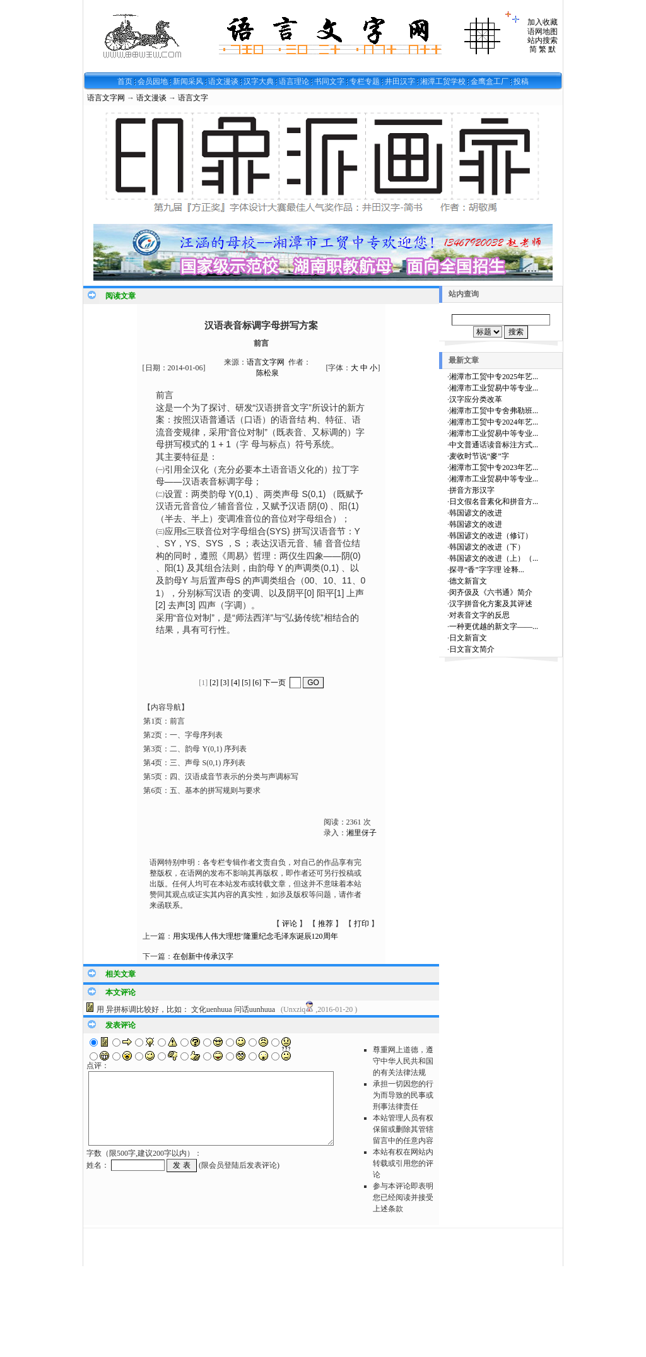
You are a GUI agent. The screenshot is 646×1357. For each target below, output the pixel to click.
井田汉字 (400, 81)
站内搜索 (542, 40)
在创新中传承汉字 (203, 956)
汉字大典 (259, 81)
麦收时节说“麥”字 (479, 456)
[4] (235, 682)
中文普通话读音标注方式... (493, 444)
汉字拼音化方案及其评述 (490, 603)
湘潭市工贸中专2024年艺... (493, 422)
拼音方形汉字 (472, 490)
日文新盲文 (468, 637)
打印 (361, 923)
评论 (289, 923)
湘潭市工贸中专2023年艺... (493, 467)
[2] (213, 682)
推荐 (325, 923)
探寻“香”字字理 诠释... (486, 569)
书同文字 (329, 81)
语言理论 (294, 81)
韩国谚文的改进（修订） (490, 535)
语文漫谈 (223, 81)
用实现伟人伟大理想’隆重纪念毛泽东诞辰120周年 (255, 936)
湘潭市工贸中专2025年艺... (493, 376)
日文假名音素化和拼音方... (493, 501)
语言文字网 (106, 97)
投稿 (521, 81)
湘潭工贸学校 (443, 81)
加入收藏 (542, 22)
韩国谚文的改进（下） (487, 547)
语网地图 (542, 31)
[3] (224, 682)
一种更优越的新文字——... (493, 626)
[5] (246, 682)
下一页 (274, 682)
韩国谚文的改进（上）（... (493, 558)
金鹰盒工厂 (489, 81)
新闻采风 (188, 81)
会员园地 (153, 81)
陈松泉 (267, 372)
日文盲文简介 (472, 649)
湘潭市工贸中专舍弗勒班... (493, 410)
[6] (256, 682)
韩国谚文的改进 (475, 512)
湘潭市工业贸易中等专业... (493, 388)
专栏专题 (364, 81)
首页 (124, 81)
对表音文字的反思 (479, 615)
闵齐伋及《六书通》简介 (490, 592)
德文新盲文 (468, 581)
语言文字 (193, 97)
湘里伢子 (361, 832)
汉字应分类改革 (475, 399)
